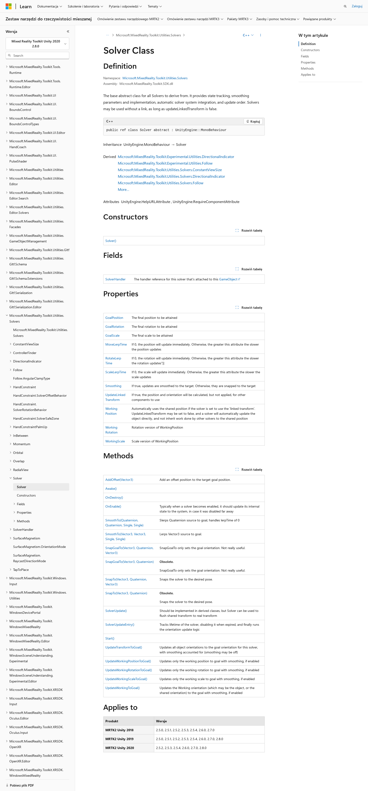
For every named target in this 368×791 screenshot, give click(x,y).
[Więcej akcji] (261, 35)
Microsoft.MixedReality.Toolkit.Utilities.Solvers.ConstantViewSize (170, 169)
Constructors (310, 50)
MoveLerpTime (116, 344)
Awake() (111, 488)
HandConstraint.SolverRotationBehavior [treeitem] (30, 391)
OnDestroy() (114, 497)
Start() (109, 638)
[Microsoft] (9, 6)
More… (123, 189)
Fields (305, 56)
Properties (308, 62)
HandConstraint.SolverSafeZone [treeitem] (36, 402)
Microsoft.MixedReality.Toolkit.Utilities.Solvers (148, 35)
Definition (308, 43)
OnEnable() (113, 506)
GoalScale (112, 335)
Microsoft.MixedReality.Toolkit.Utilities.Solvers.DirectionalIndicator (171, 176)
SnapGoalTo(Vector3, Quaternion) (129, 561)
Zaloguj (357, 6)
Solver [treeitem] (21, 470)
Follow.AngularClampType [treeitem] (31, 362)
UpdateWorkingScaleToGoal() (126, 679)
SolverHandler (115, 279)
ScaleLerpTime (115, 372)
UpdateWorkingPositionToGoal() (128, 661)
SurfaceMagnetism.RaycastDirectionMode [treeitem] (29, 542)
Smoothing (113, 386)
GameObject (228, 279)
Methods (307, 68)
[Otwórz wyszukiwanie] (345, 6)
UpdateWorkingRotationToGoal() (128, 670)
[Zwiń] (68, 31)
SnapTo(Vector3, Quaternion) (126, 593)
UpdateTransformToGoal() (123, 647)
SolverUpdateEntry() (119, 624)
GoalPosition (114, 317)
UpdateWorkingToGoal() (122, 688)
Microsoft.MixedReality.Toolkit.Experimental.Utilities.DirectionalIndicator (176, 156)
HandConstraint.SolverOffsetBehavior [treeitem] (40, 379)
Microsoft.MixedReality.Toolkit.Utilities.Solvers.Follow (160, 182)
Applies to (308, 74)
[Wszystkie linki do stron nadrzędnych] (107, 35)
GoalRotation (114, 326)
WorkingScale (115, 441)
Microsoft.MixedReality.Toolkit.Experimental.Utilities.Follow (165, 163)
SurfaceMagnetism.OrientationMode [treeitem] (39, 530)
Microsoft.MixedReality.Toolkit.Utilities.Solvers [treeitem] (40, 316)
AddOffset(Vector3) (119, 479)
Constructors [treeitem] (26, 479)
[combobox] (37, 44)
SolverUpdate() (116, 610)
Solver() (110, 240)
